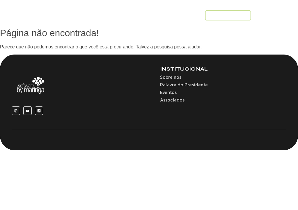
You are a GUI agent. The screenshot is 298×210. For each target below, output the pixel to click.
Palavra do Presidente (184, 84)
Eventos (168, 92)
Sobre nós (170, 77)
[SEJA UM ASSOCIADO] (228, 15)
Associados (172, 99)
